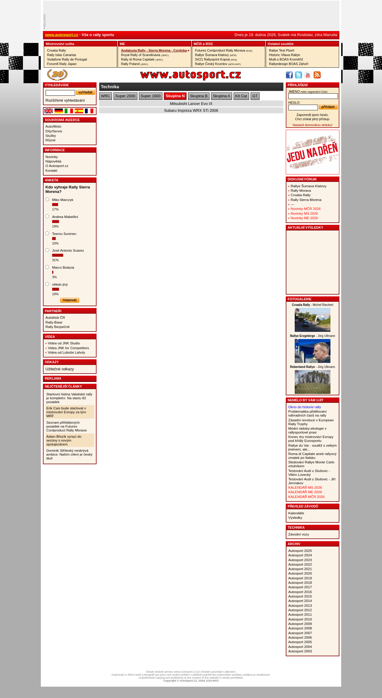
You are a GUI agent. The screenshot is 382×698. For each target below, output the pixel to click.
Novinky (52, 157)
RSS (209, 44)
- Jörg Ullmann (312, 336)
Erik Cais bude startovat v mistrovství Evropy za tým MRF (66, 412)
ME (122, 44)
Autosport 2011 (300, 614)
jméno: (308, 91)
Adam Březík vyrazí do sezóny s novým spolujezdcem (64, 440)
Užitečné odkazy (60, 369)
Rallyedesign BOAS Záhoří (288, 64)
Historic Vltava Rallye (284, 55)
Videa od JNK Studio (64, 343)
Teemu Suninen (64, 234)
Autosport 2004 (300, 647)
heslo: (294, 102)
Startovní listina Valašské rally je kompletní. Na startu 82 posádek (69, 398)
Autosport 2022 (300, 564)
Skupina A (221, 96)
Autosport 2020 (300, 573)
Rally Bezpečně (58, 327)
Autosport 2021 (300, 569)
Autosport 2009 (300, 624)
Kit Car (241, 96)
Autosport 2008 (300, 628)
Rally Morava (301, 190)
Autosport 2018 (300, 582)
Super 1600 (151, 96)
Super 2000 (125, 96)
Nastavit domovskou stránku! (312, 125)
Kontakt (52, 170)
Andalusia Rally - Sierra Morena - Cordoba (154, 50)
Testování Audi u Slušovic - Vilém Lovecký (309, 472)
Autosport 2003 (300, 651)
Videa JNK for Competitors (68, 348)
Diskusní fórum (302, 179)
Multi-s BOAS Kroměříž (286, 59)
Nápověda (53, 161)
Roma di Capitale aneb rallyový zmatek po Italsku (312, 455)
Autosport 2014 (300, 601)
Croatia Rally (56, 50)
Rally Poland (134, 64)
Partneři (53, 311)
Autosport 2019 (300, 578)
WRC (105, 96)
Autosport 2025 (300, 550)
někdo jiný (60, 284)
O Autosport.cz (57, 166)
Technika (296, 527)
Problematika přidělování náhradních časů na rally (307, 413)
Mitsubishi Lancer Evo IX (191, 103)
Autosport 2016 (300, 592)
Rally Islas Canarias (61, 55)
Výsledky (295, 517)
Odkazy (52, 362)
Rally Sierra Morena (306, 200)
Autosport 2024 (300, 555)
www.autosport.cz (61, 34)
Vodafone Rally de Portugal (67, 59)
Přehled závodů (303, 506)
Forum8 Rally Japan (62, 64)
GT (255, 96)
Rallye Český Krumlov (218, 64)
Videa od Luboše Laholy (66, 352)
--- (292, 204)
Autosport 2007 (300, 633)
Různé (51, 140)
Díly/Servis (54, 131)
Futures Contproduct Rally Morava (223, 50)
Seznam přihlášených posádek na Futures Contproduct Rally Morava (66, 426)
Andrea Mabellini (65, 217)
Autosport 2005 (300, 642)
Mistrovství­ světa (60, 44)
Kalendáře (296, 513)
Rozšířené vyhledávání (65, 100)
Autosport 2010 (300, 619)
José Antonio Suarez (68, 250)
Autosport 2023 (300, 560)
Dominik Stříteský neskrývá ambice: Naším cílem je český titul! (69, 454)
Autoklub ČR (55, 317)
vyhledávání (57, 85)
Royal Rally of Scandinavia (145, 55)
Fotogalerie (300, 299)
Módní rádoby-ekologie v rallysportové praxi (307, 430)
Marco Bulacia (63, 267)
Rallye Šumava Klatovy (216, 55)
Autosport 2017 (300, 587)
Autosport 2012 (300, 610)
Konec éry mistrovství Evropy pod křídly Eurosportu (310, 438)
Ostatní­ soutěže (281, 44)
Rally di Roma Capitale (142, 59)
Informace (55, 150)
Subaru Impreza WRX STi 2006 (191, 110)
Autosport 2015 (300, 596)
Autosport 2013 (300, 605)
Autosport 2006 (300, 637)
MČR (198, 44)
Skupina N (175, 96)
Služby (51, 135)
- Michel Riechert (312, 305)
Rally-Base (54, 322)
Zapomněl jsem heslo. (312, 115)
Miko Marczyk (62, 200)
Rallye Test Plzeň (281, 50)
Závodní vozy (298, 534)
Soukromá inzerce (62, 120)
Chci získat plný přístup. (312, 119)
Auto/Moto (53, 126)
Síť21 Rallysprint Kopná (216, 59)
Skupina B (198, 96)
